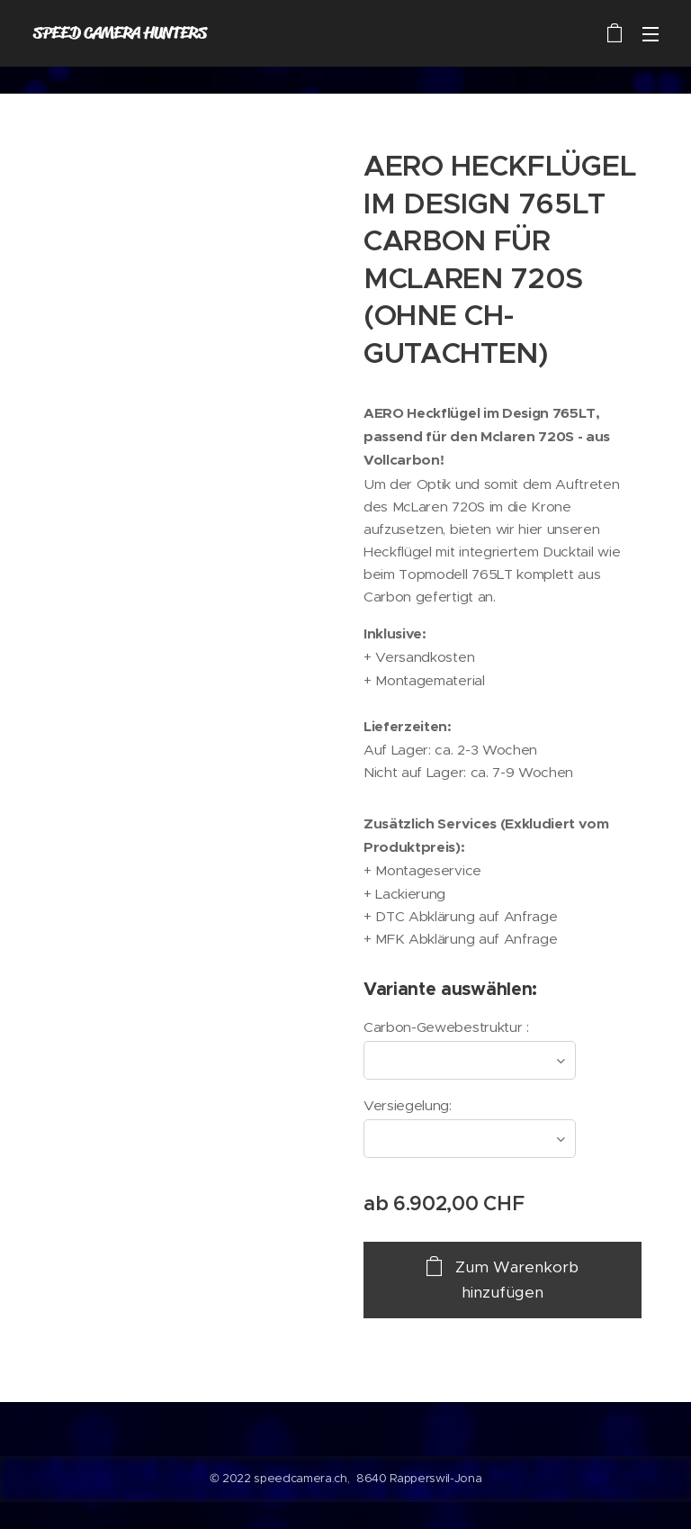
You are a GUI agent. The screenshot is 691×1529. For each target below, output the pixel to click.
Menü (650, 34)
